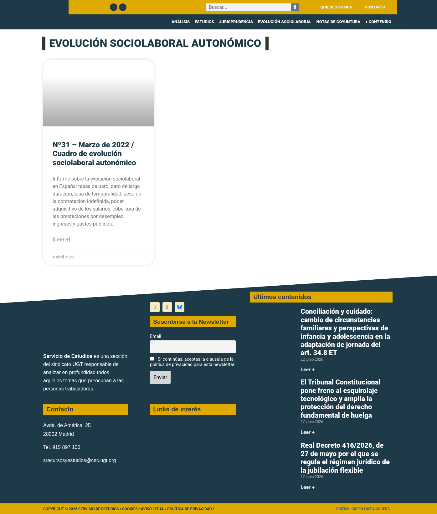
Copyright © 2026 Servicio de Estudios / (82, 509)
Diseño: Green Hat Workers (363, 509)
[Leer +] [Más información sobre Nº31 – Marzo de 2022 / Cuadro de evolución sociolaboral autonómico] (61, 239)
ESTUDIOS (204, 21)
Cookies (130, 509)
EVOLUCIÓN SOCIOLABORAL (284, 21)
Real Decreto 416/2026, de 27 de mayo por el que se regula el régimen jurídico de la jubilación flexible (345, 457)
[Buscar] (295, 7)
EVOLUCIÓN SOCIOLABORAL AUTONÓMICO (155, 43)
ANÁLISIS (181, 21)
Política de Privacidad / (190, 509)
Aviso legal (152, 509)
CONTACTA (375, 7)
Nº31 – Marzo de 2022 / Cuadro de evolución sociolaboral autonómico (94, 153)
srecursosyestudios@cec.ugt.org (79, 460)
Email (155, 336)
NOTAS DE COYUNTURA (338, 21)
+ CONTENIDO (378, 21)
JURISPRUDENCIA (236, 21)
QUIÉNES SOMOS (336, 7)
